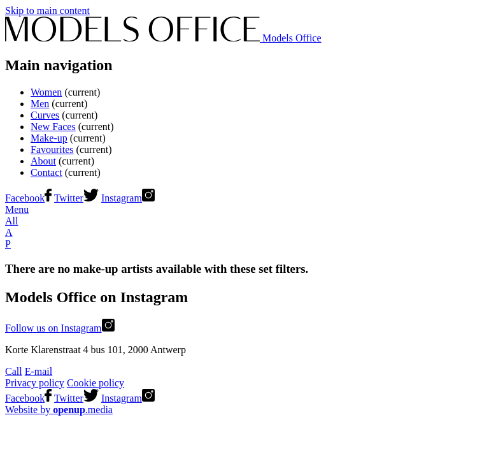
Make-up (49, 138)
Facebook (28, 198)
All (11, 220)
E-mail (39, 371)
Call (13, 371)
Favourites (52, 149)
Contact (46, 172)
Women (46, 92)
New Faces (53, 126)
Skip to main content (47, 10)
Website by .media (59, 409)
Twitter (76, 198)
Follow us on (60, 328)
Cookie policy (95, 382)
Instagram (128, 198)
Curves (45, 115)
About (43, 161)
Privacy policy (34, 382)
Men (40, 103)
